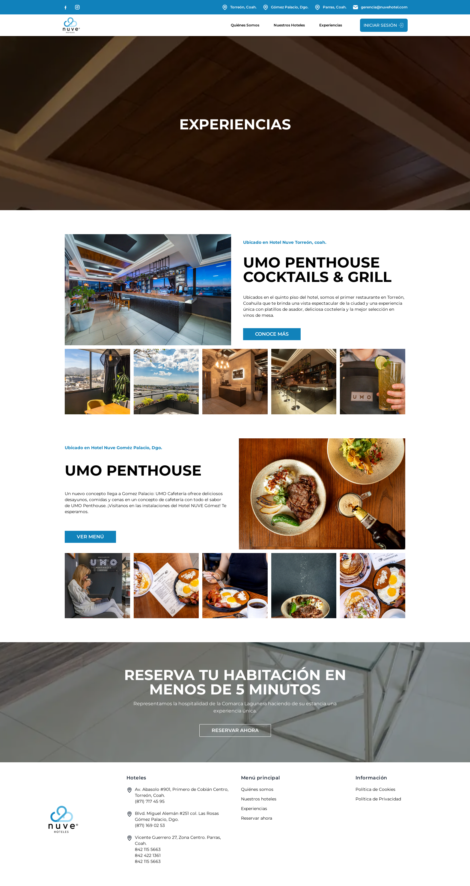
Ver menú (90, 537)
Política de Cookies (375, 789)
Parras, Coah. (330, 7)
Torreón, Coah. (239, 7)
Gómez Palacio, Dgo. (285, 7)
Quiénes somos (245, 25)
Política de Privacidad (378, 799)
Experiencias (330, 25)
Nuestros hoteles (289, 25)
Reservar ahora (235, 730)
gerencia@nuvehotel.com (380, 7)
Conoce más (272, 334)
